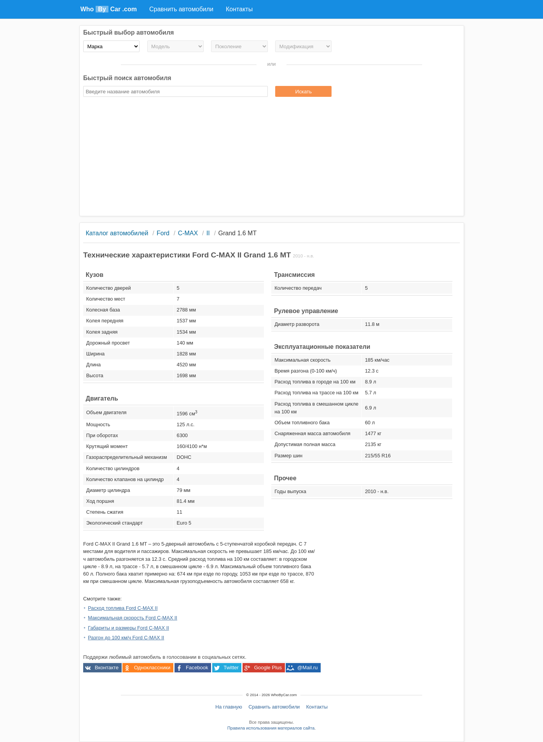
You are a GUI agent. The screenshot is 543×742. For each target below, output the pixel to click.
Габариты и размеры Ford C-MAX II (128, 628)
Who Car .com (108, 9)
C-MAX (188, 233)
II (208, 233)
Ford (163, 233)
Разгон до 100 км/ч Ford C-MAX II (126, 637)
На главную (228, 707)
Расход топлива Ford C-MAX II (122, 608)
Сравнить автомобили (274, 707)
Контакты (317, 707)
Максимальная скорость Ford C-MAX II (132, 618)
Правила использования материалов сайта (270, 728)
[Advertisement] (271, 157)
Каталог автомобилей (117, 233)
